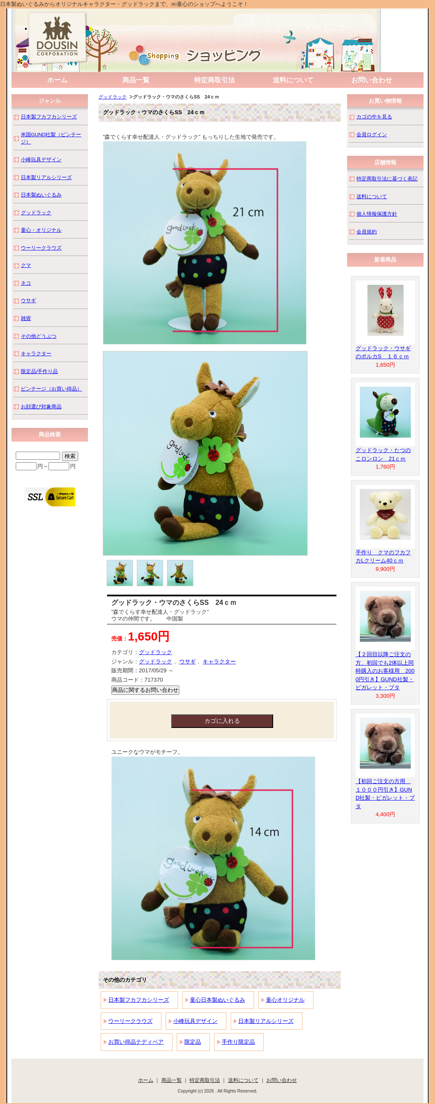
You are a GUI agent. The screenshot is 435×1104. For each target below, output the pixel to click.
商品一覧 (136, 80)
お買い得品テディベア (136, 1042)
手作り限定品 (238, 1042)
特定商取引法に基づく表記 (387, 178)
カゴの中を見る (374, 116)
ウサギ (187, 661)
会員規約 (366, 231)
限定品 (192, 1042)
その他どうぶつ (38, 336)
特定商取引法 (214, 80)
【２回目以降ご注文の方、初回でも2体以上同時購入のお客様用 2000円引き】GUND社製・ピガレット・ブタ (385, 671)
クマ (26, 265)
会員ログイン (371, 134)
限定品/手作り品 (39, 371)
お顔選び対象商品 (41, 406)
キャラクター (219, 661)
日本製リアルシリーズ (266, 1021)
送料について (293, 80)
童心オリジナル (285, 1000)
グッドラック (113, 96)
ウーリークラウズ (130, 1021)
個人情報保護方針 (376, 213)
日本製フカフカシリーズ (138, 1000)
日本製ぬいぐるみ (41, 194)
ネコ (26, 283)
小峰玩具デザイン (195, 1021)
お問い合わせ (371, 80)
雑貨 (26, 318)
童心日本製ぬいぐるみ (217, 1000)
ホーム (57, 80)
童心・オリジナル (41, 230)
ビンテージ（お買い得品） (51, 388)
